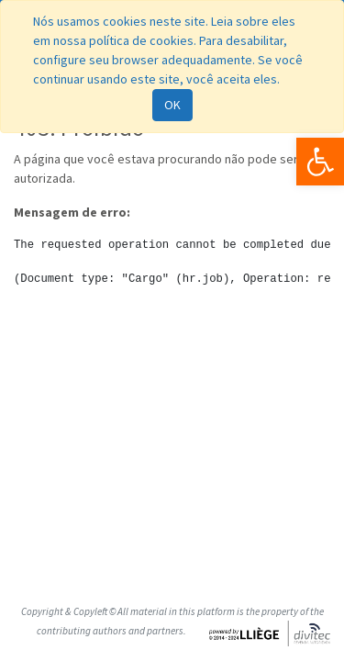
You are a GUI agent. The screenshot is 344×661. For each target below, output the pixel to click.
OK (172, 104)
